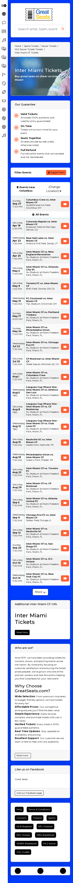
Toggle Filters (56, 172)
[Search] (38, 29)
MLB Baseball (24, 826)
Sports (51, 817)
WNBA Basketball (27, 843)
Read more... (23, 755)
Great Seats (21, 779)
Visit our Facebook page (29, 793)
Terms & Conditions (39, 809)
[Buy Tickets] (65, 204)
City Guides (23, 851)
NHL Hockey (23, 834)
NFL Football (45, 826)
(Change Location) (53, 189)
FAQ (19, 809)
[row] (40, 203)
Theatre (37, 817)
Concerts (21, 817)
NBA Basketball (45, 834)
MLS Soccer (49, 843)
